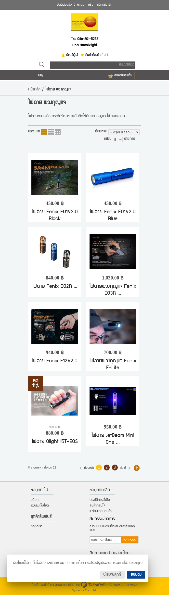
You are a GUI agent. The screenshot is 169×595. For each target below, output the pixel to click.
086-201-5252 (87, 39)
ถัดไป (123, 468)
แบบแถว (51, 132)
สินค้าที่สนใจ (96, 55)
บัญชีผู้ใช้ (72, 55)
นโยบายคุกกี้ (112, 574)
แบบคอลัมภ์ (44, 132)
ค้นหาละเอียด (126, 64)
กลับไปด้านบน (136, 468)
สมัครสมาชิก (104, 4)
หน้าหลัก (34, 89)
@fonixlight (88, 45)
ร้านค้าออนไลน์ (40, 585)
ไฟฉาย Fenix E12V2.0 (55, 361)
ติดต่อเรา (36, 526)
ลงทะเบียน (129, 539)
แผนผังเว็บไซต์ (40, 505)
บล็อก (35, 500)
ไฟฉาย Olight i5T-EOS (55, 442)
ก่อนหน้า (89, 468)
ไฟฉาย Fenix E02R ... (54, 286)
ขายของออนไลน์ (65, 585)
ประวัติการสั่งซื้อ (100, 500)
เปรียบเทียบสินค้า (101, 511)
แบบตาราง (58, 132)
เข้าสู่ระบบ (79, 4)
